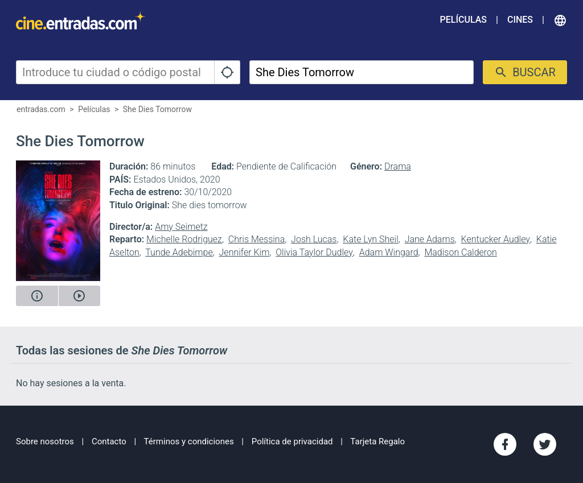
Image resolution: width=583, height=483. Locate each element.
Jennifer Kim (244, 252)
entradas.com (41, 109)
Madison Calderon (460, 252)
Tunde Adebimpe (178, 252)
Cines (520, 19)
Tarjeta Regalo (377, 441)
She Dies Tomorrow (157, 109)
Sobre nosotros (45, 441)
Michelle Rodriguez (184, 239)
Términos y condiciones (189, 441)
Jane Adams (430, 239)
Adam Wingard (388, 252)
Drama (397, 166)
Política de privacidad (292, 441)
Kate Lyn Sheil (370, 239)
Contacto (109, 441)
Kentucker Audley (495, 239)
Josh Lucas (313, 239)
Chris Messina (256, 239)
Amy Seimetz (181, 226)
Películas (463, 19)
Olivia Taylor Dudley (314, 252)
